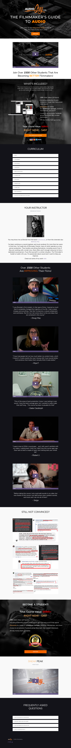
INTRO (17, 155)
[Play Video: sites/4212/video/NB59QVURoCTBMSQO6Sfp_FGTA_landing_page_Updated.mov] (35, 54)
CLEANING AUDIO (19, 176)
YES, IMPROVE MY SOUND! (35, 135)
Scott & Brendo (43, 242)
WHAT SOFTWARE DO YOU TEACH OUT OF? (24, 727)
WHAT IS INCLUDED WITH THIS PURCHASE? (24, 719)
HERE (45, 261)
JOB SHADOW (18, 180)
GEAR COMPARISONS (20, 193)
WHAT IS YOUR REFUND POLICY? (22, 732)
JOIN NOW (35, 33)
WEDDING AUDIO (19, 184)
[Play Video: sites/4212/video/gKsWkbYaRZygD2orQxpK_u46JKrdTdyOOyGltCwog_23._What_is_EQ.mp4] (35, 683)
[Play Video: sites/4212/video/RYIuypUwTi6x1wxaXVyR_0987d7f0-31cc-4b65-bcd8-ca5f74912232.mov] (35, 385)
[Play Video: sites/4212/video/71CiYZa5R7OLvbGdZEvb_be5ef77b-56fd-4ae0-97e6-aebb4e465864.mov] (35, 291)
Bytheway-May (37, 244)
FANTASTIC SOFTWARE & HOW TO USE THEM (24, 197)
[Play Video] (14, 67)
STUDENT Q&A (19, 189)
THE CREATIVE (19, 168)
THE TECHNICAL (19, 163)
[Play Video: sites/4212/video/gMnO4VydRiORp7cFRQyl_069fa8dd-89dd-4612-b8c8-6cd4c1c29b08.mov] (35, 478)
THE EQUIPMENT (19, 159)
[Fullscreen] (57, 67)
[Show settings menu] (55, 67)
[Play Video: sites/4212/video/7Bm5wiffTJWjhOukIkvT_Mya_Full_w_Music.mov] (35, 340)
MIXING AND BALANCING (21, 172)
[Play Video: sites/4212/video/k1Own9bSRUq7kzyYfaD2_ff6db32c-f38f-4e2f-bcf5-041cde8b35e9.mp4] (35, 431)
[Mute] (53, 67)
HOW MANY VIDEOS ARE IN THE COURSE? (24, 723)
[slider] (34, 67)
